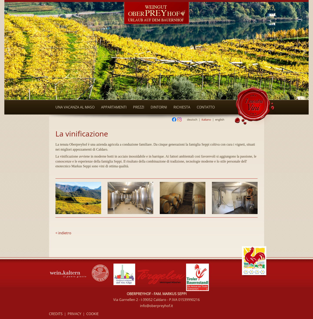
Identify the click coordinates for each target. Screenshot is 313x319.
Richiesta (181, 107)
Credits (56, 313)
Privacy (74, 313)
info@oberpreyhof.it (156, 305)
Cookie (92, 313)
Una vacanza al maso (75, 107)
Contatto (206, 107)
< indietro (63, 233)
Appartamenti (114, 107)
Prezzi (138, 107)
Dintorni (159, 107)
